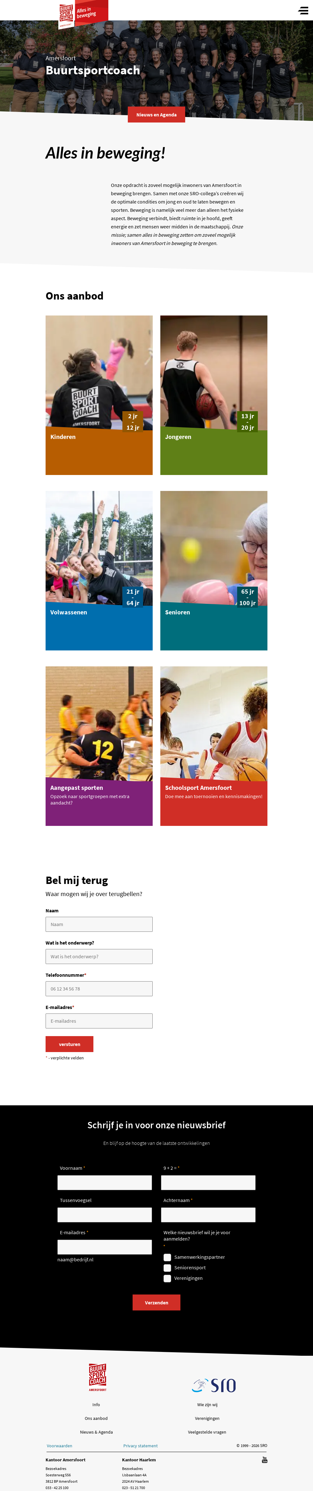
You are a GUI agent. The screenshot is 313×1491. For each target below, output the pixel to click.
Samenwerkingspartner (199, 1257)
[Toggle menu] (303, 11)
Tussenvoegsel (75, 1200)
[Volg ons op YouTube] (264, 1460)
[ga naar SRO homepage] (213, 1385)
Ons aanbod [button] (96, 1418)
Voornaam (71, 1168)
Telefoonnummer (66, 975)
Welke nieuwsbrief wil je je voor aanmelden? (197, 1235)
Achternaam (177, 1200)
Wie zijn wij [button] (207, 1404)
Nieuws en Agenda (156, 114)
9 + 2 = (170, 1168)
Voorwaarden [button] (59, 1446)
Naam (52, 910)
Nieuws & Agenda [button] (96, 1432)
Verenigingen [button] (207, 1418)
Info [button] (96, 1404)
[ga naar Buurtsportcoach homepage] (83, 8)
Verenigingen (188, 1278)
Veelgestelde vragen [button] (207, 1432)
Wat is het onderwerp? (70, 942)
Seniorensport (190, 1267)
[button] (99, 395)
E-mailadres (60, 1007)
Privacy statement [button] (140, 1446)
